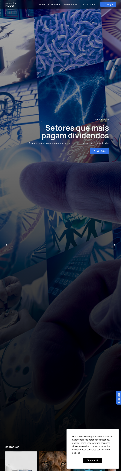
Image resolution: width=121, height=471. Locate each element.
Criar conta (89, 4)
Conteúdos (54, 4)
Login (108, 4)
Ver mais (99, 150)
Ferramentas (70, 4)
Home (42, 4)
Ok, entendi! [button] (93, 460)
